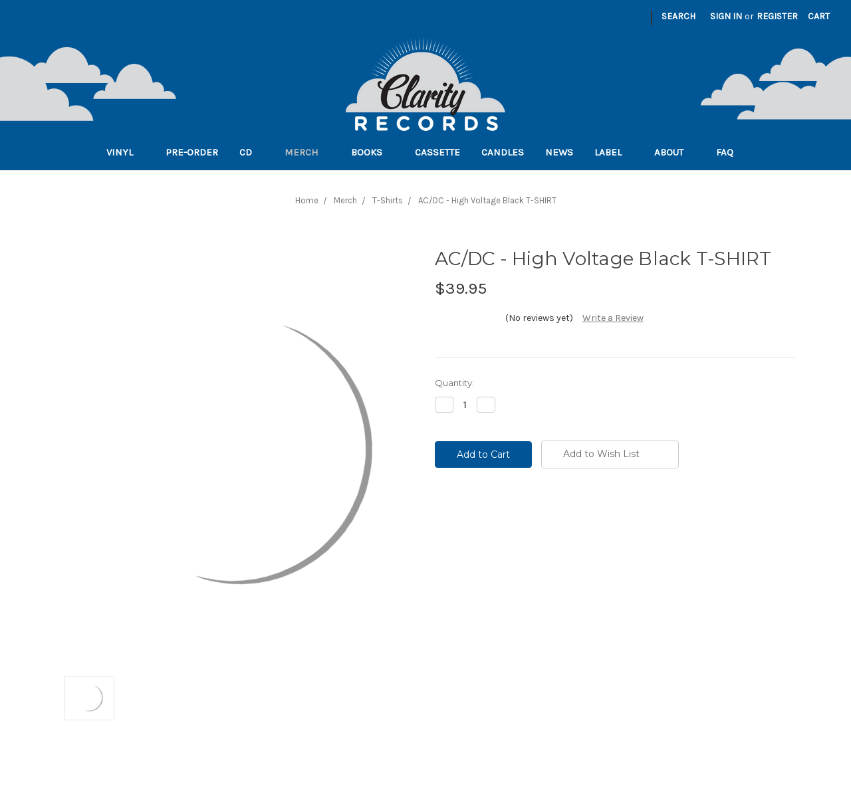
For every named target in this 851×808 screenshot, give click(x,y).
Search (678, 16)
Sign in (726, 16)
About (674, 152)
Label (613, 152)
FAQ (730, 152)
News (559, 152)
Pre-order (192, 152)
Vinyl (125, 152)
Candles (502, 152)
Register (777, 16)
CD (251, 152)
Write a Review (613, 318)
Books (372, 152)
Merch (307, 152)
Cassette (437, 152)
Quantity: (454, 382)
